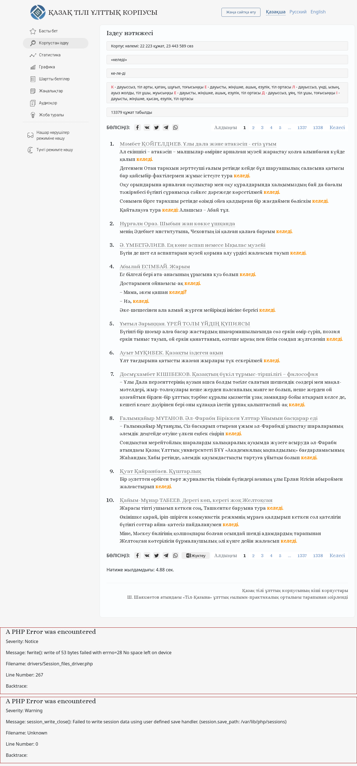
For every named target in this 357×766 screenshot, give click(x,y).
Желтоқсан (133, 541)
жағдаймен (276, 201)
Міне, (126, 533)
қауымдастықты (222, 457)
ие (271, 389)
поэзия (331, 331)
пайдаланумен (203, 524)
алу (227, 253)
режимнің (233, 517)
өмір (301, 331)
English (318, 12)
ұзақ (257, 397)
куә (217, 274)
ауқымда (258, 442)
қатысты (169, 360)
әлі (221, 541)
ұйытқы (273, 457)
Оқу (124, 184)
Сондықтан (133, 442)
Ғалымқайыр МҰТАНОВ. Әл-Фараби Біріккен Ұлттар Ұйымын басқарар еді (219, 418)
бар (124, 175)
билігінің (162, 533)
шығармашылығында (245, 331)
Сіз (187, 426)
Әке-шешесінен (138, 310)
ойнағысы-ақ (167, 283)
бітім (271, 339)
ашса (208, 382)
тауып (281, 253)
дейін (247, 541)
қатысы (334, 168)
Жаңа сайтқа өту (241, 12)
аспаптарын (172, 253)
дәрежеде (219, 192)
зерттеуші (192, 168)
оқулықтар (200, 184)
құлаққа (206, 404)
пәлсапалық (237, 389)
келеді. (144, 159)
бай (312, 184)
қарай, (151, 517)
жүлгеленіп (311, 339)
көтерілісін (161, 541)
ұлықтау (296, 426)
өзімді (206, 201)
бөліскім (301, 201)
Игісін (307, 479)
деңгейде (150, 433)
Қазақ (152, 450)
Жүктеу (195, 555)
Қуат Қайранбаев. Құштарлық (160, 471)
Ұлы (129, 382)
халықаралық (229, 442)
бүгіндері (242, 479)
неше (196, 389)
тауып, (159, 339)
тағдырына (144, 360)
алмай (175, 310)
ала (162, 310)
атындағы (132, 450)
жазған (190, 360)
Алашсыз (191, 210)
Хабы (154, 457)
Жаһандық (133, 457)
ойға (219, 201)
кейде (248, 168)
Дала (141, 382)
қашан (160, 292)
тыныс (142, 339)
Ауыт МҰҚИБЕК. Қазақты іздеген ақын (171, 352)
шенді (253, 533)
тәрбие (199, 397)
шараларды (197, 442)
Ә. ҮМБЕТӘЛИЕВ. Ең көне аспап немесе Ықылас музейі (193, 245)
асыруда (298, 442)
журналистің (198, 479)
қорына (213, 253)
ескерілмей (248, 360)
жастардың (203, 331)
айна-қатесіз (169, 524)
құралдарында (252, 184)
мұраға (255, 517)
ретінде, (171, 457)
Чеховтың (202, 231)
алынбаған (316, 151)
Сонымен (131, 201)
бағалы (333, 184)
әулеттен (139, 479)
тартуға (253, 457)
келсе (331, 397)
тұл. (225, 210)
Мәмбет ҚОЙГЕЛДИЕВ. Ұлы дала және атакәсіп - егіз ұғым (198, 144)
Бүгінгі (128, 331)
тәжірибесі (133, 192)
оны (190, 404)
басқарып (203, 426)
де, (342, 397)
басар (181, 331)
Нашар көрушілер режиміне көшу (48, 135)
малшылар (190, 151)
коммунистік (204, 517)
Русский (298, 12)
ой (172, 339)
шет (144, 253)
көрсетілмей (247, 192)
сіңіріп (216, 433)
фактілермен (168, 175)
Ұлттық (170, 450)
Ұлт (124, 360)
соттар (144, 524)
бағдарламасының (321, 450)
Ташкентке (217, 508)
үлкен (185, 433)
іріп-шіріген (174, 517)
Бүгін (126, 253)
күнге (233, 541)
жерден (212, 389)
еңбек (201, 433)
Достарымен (135, 283)
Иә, (128, 301)
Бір (123, 479)
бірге (149, 201)
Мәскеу (142, 533)
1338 (318, 127)
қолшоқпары (189, 533)
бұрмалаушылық (196, 541)
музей (254, 151)
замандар (275, 397)
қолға (295, 151)
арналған (234, 151)
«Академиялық (243, 450)
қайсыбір (140, 175)
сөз (277, 331)
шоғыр (153, 331)
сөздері (304, 382)
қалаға (247, 231)
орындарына (145, 184)
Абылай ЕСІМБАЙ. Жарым (155, 266)
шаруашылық (283, 168)
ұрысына (201, 274)
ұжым (245, 426)
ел (153, 253)
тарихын (168, 168)
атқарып (312, 397)
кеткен (183, 508)
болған (214, 533)
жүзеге (278, 442)
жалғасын (260, 253)
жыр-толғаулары (167, 389)
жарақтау (275, 151)
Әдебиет (144, 231)
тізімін (223, 479)
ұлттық (181, 397)
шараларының (325, 426)
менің (126, 231)
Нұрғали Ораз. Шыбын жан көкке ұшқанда (177, 223)
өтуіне (169, 433)
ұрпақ (239, 404)
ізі (217, 231)
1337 (302, 127)
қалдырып (278, 517)
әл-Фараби (323, 442)
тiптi (146, 508)
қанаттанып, (205, 339)
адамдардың (277, 533)
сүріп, (315, 331)
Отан (150, 168)
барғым (266, 231)
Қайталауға (134, 210)
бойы (294, 397)
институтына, (172, 231)
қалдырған (239, 201)
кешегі (128, 404)
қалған (229, 231)
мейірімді (215, 310)
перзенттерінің (167, 382)
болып (230, 274)
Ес (122, 274)
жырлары (212, 360)
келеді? (178, 292)
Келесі (337, 127)
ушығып (163, 508)
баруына (242, 508)
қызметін (239, 397)
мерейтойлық (165, 442)
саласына (312, 168)
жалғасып (267, 541)
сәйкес (198, 192)
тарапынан (307, 533)
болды (223, 382)
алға (167, 331)
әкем (145, 292)
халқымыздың (289, 184)
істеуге (212, 175)
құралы (218, 397)
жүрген (193, 310)
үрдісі (240, 253)
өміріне (213, 151)
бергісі (250, 310)
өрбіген (160, 479)
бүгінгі (154, 192)
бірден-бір (159, 397)
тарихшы (167, 201)
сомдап (287, 339)
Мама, (131, 292)
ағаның (263, 479)
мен (218, 184)
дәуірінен (162, 404)
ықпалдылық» (280, 450)
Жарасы (130, 508)
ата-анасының (171, 274)
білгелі (134, 274)
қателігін (330, 517)
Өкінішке (131, 517)
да (321, 184)
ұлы (278, 479)
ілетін (224, 404)
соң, (197, 508)
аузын (193, 382)
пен (260, 339)
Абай (213, 210)
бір (257, 201)
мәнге (260, 389)
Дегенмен (131, 168)
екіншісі (136, 151)
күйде (338, 151)
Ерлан (291, 479)
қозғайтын (133, 397)
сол (314, 517)
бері (148, 274)
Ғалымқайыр (139, 426)
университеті (197, 450)
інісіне (234, 310)
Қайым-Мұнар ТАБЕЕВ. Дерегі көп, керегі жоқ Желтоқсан (196, 500)
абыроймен (329, 479)
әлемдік (129, 433)
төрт (175, 479)
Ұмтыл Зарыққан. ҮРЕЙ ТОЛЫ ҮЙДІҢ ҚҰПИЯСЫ (185, 323)
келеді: (170, 210)
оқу (229, 184)
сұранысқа (176, 192)
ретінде (231, 168)
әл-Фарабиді (269, 426)
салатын (258, 382)
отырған (226, 426)
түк (230, 360)
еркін (288, 331)
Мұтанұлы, (169, 426)
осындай (234, 533)
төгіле (240, 382)
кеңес (143, 404)
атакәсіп (161, 151)
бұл (260, 168)
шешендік (282, 382)
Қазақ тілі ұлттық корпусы (103, 12)
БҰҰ (219, 450)
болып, (283, 389)
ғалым (213, 168)
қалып (127, 159)
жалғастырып (137, 486)
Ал (123, 151)
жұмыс (193, 175)
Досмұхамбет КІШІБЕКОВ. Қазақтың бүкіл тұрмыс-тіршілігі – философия (219, 374)
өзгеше (230, 339)
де (136, 253)
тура (227, 175)
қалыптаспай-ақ (267, 404)
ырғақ (247, 339)
